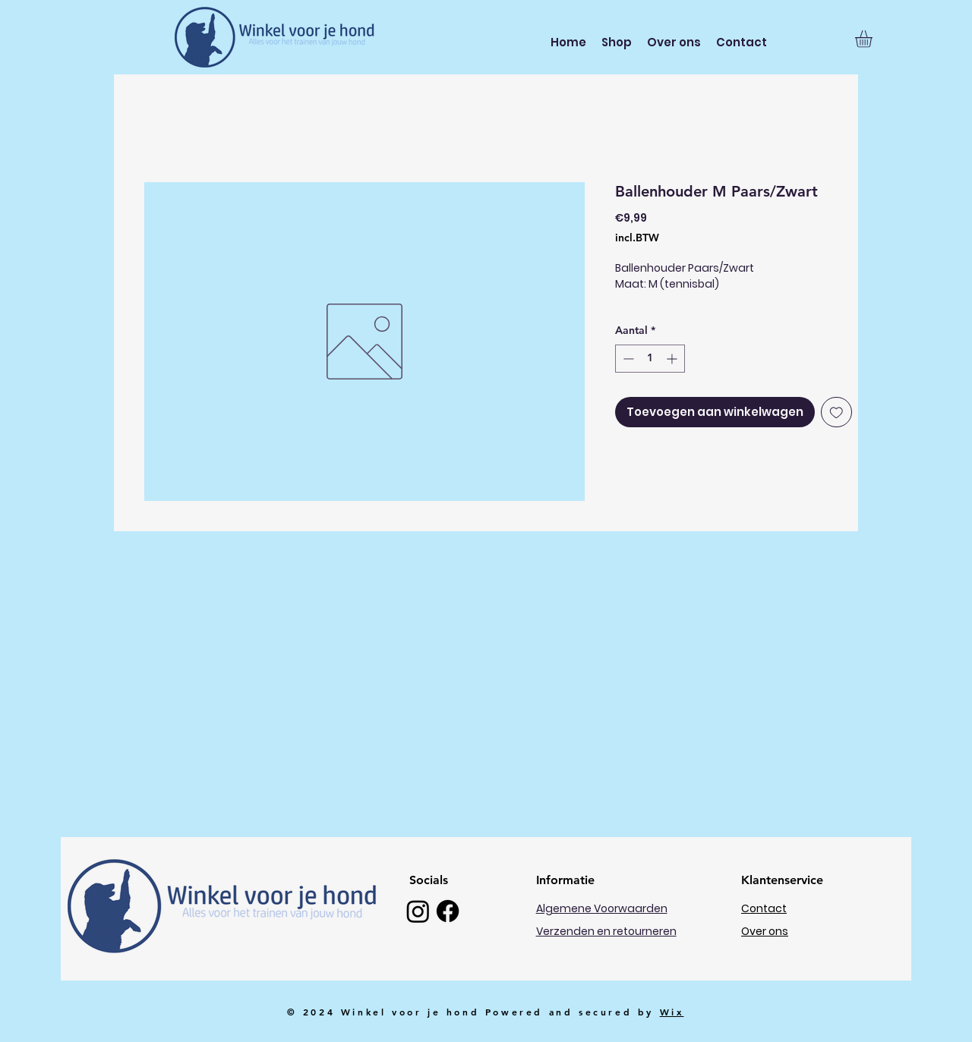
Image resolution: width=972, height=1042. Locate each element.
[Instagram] (418, 911)
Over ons (764, 931)
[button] (873, 39)
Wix (672, 1012)
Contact (764, 908)
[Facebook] (447, 911)
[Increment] (673, 358)
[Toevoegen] (836, 412)
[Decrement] (626, 358)
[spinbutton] (650, 358)
